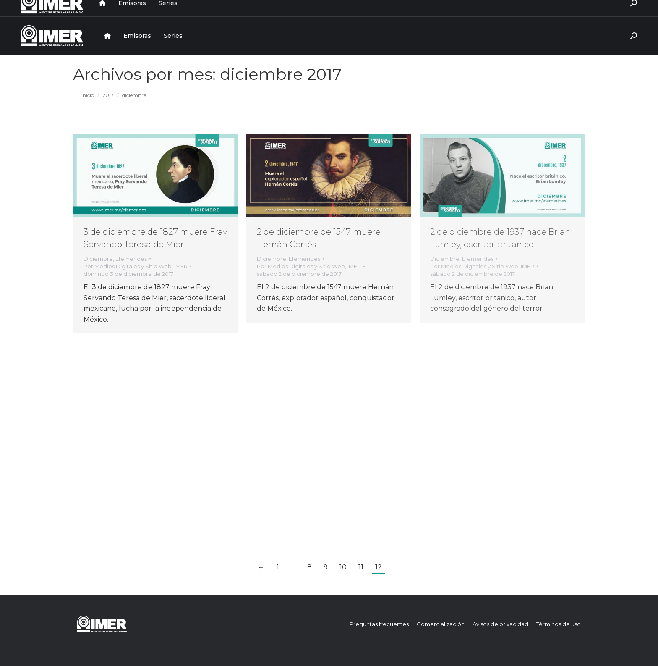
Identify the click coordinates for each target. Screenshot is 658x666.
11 (360, 567)
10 (343, 567)
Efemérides (131, 258)
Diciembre (98, 258)
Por (136, 266)
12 (378, 567)
